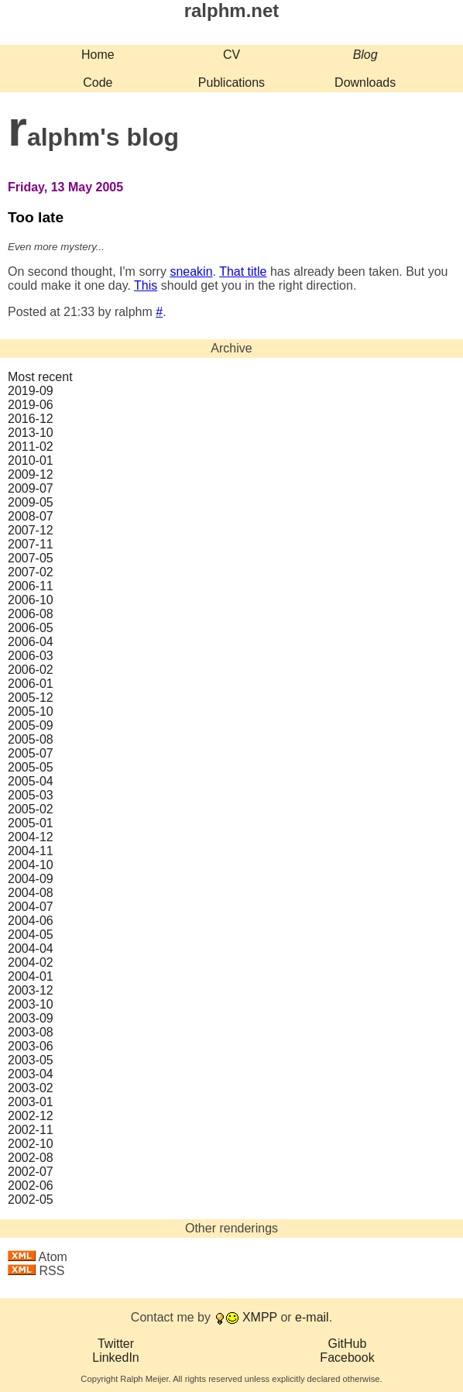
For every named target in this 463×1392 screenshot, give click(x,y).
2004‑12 (30, 837)
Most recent (40, 376)
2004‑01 (30, 976)
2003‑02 (30, 1088)
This (145, 285)
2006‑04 (30, 641)
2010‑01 (30, 460)
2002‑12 (30, 1115)
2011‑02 (30, 446)
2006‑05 (30, 627)
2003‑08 (30, 1032)
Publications (231, 82)
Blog (365, 54)
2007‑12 (30, 530)
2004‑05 (30, 934)
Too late (35, 217)
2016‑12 (30, 418)
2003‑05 (30, 1060)
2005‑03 (30, 795)
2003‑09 (30, 1018)
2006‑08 (30, 613)
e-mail (312, 1317)
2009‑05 (30, 502)
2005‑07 (30, 753)
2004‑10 (30, 864)
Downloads (365, 82)
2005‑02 (30, 809)
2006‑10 (30, 600)
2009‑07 (30, 488)
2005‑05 (30, 767)
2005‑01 (30, 823)
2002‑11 (30, 1129)
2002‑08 (30, 1157)
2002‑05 (30, 1199)
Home (98, 54)
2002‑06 (30, 1185)
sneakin (191, 271)
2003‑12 (30, 990)
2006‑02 (30, 669)
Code (97, 82)
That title (242, 271)
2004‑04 (30, 948)
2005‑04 (30, 781)
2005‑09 (30, 725)
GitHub (347, 1343)
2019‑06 (30, 404)
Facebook (347, 1357)
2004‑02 (30, 962)
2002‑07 (30, 1171)
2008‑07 (30, 516)
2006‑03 (30, 655)
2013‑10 (30, 432)
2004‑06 (30, 920)
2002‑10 (30, 1143)
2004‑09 (30, 878)
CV (231, 54)
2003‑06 (30, 1046)
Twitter (116, 1343)
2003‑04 (30, 1074)
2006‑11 (30, 586)
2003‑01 (30, 1101)
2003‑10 (30, 1004)
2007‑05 (30, 558)
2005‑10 (30, 711)
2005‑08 (30, 739)
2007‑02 (30, 572)
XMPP (259, 1317)
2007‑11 (30, 544)
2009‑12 (30, 474)
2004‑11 (30, 851)
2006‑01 (30, 683)
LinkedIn (115, 1357)
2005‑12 (30, 697)
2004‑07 (30, 906)
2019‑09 (30, 390)
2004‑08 (30, 892)
